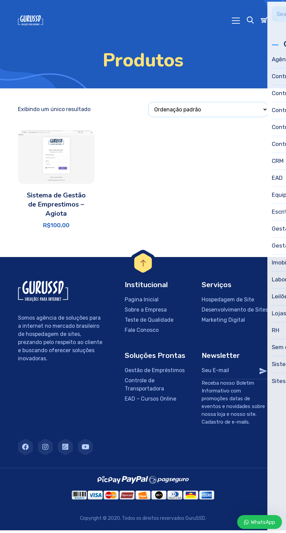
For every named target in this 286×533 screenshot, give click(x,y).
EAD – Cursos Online (150, 401)
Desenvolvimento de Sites (235, 312)
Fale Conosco (142, 332)
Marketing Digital (223, 322)
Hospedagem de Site (228, 302)
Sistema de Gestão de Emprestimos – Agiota (56, 207)
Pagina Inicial (142, 302)
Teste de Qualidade (149, 322)
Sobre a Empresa (146, 312)
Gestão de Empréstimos (155, 373)
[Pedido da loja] (208, 112)
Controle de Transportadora (144, 387)
